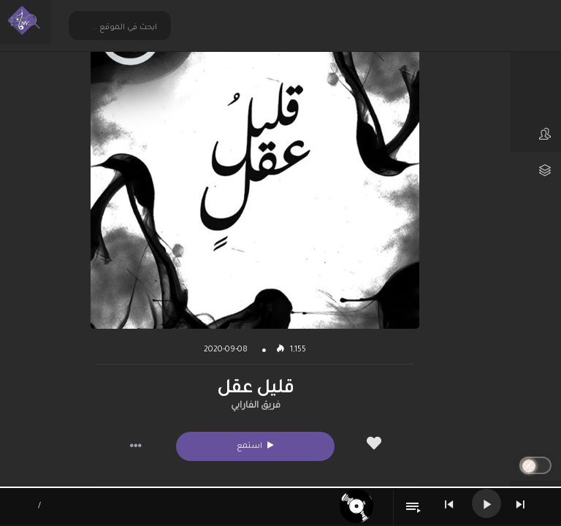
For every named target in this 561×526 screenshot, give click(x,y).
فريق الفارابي (255, 406)
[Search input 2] (120, 27)
